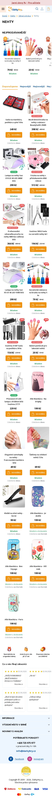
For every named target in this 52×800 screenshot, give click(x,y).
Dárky (12, 16)
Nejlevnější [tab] (39, 86)
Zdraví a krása (25, 16)
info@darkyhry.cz (26, 750)
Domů (4, 16)
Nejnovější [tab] (25, 86)
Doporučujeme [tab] (10, 86)
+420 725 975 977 (26, 742)
